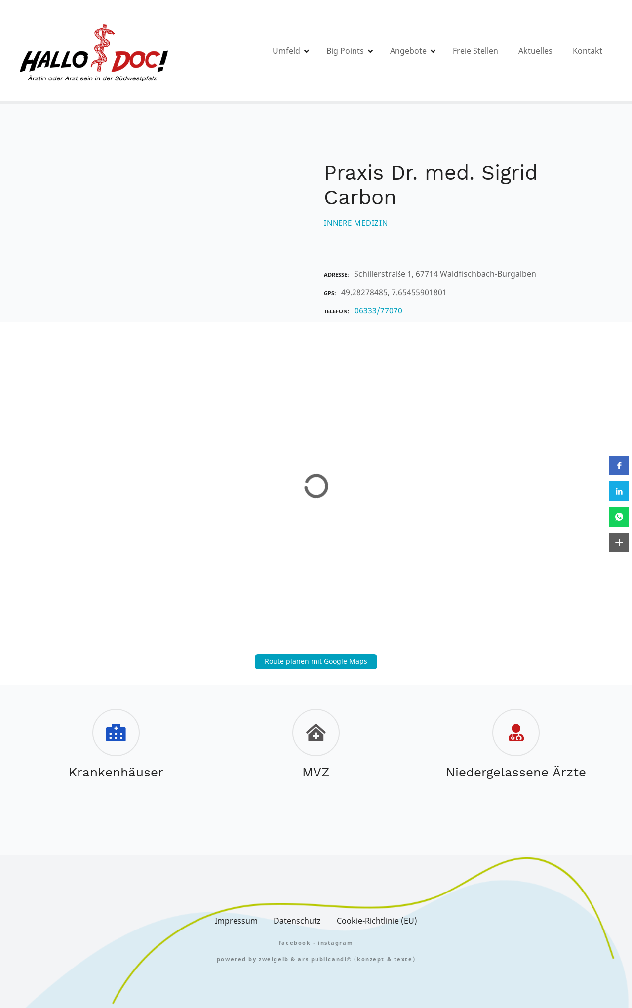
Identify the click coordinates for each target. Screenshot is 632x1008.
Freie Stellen (475, 50)
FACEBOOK (295, 942)
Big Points (345, 50)
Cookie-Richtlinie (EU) (377, 920)
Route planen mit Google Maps (316, 661)
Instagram (335, 942)
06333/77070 (378, 310)
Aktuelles (535, 50)
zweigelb (274, 959)
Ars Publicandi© (325, 959)
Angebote (408, 50)
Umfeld (286, 50)
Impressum (236, 920)
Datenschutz (297, 920)
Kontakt (587, 50)
